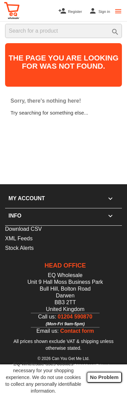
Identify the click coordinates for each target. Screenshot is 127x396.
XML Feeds (19, 238)
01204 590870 (75, 317)
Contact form (77, 331)
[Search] (63, 31)
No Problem (104, 377)
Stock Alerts (19, 248)
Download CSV (23, 229)
